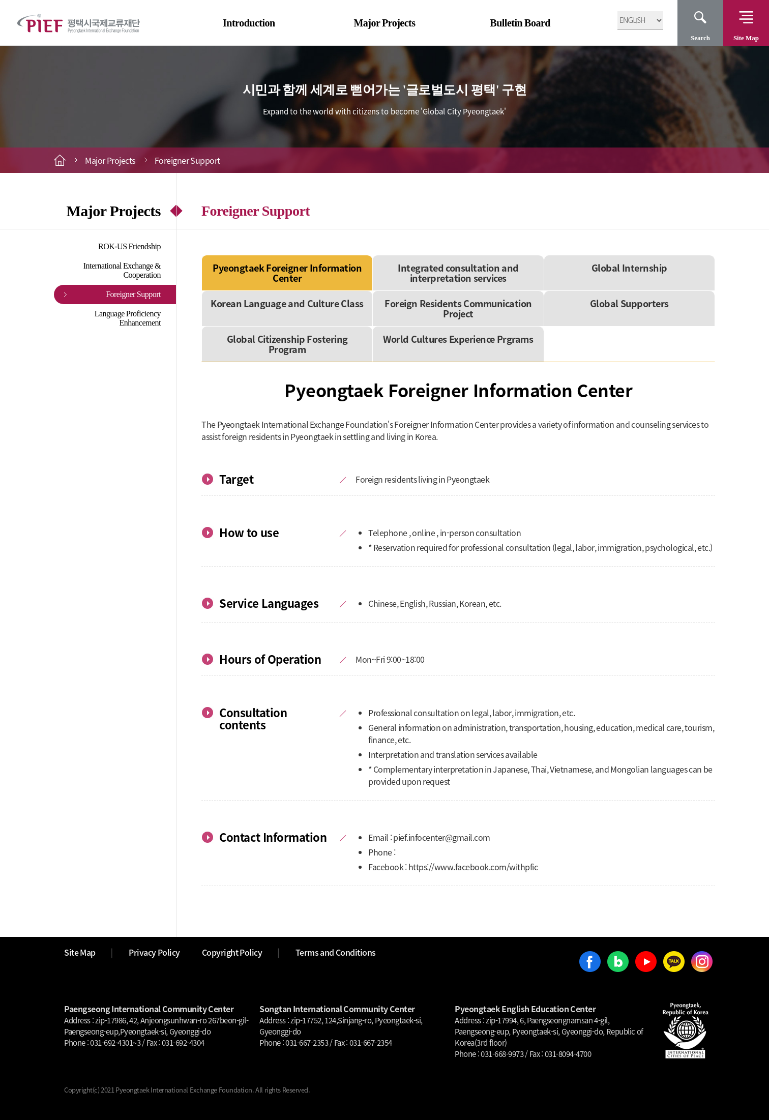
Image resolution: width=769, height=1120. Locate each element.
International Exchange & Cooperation (122, 270)
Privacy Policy (154, 952)
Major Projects (384, 22)
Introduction (249, 22)
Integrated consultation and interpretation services (458, 273)
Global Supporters (629, 303)
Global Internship (629, 268)
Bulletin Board (520, 22)
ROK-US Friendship (129, 246)
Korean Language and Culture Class (287, 303)
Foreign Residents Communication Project (458, 308)
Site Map (746, 38)
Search (700, 38)
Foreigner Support (133, 294)
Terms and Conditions (335, 952)
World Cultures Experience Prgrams (458, 339)
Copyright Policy (232, 952)
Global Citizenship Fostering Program (287, 344)
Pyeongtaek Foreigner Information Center (287, 273)
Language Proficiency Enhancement (128, 318)
